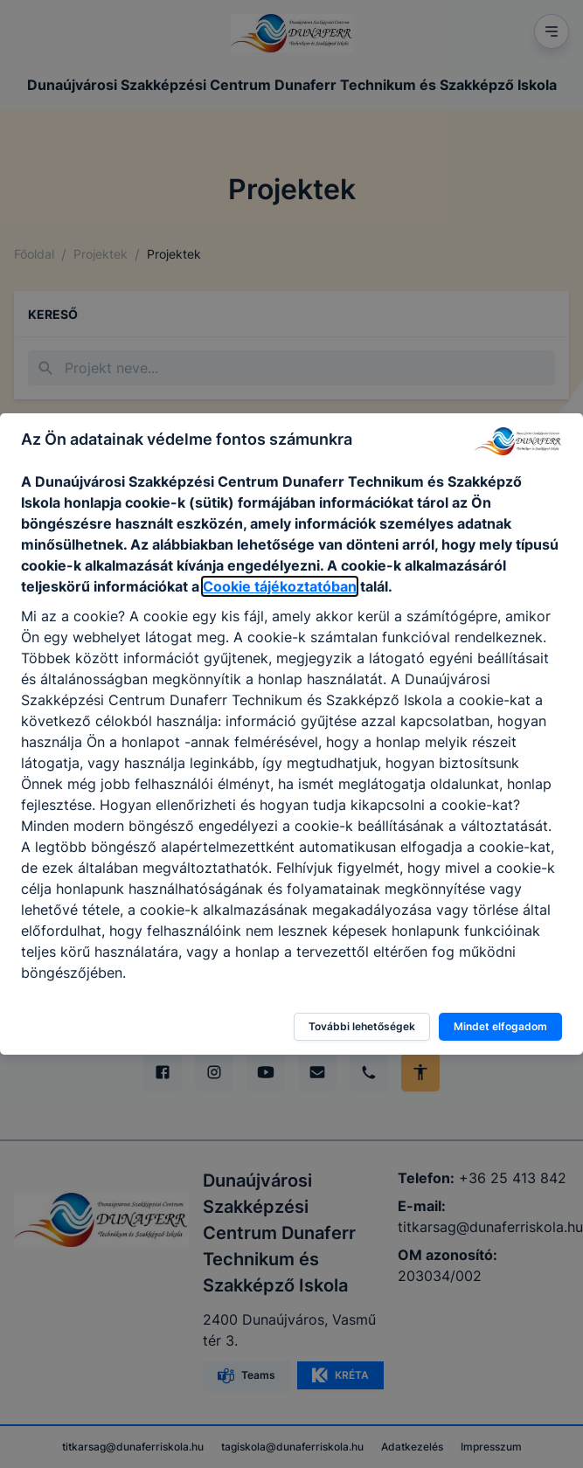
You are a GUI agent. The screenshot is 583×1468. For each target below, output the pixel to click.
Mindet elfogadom (500, 1026)
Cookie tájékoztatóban (280, 586)
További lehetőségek (362, 1026)
